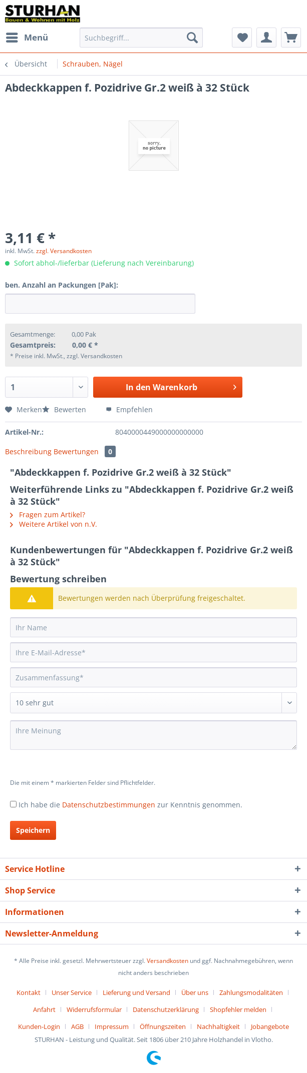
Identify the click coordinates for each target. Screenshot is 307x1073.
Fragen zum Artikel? (47, 514)
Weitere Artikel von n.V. (53, 524)
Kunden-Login (39, 1026)
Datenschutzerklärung (166, 1009)
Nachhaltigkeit (218, 1026)
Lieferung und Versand (136, 992)
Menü (27, 36)
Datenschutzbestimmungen (108, 804)
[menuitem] (26, 38)
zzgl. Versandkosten (64, 251)
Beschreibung (28, 451)
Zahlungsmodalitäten (251, 992)
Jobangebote (270, 1026)
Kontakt (29, 992)
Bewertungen (85, 451)
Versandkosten (167, 960)
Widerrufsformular (94, 1009)
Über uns (194, 992)
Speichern (33, 830)
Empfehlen (129, 409)
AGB (77, 1026)
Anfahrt (44, 1009)
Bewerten (65, 409)
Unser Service (72, 992)
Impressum (112, 1026)
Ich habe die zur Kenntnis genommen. (130, 804)
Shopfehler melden (238, 1009)
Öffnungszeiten (163, 1026)
